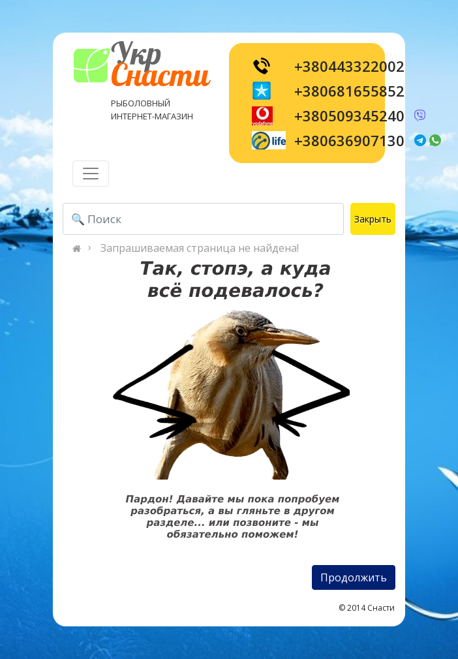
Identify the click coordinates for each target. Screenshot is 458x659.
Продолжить (353, 577)
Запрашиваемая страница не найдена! (199, 248)
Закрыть (372, 219)
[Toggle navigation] (90, 174)
